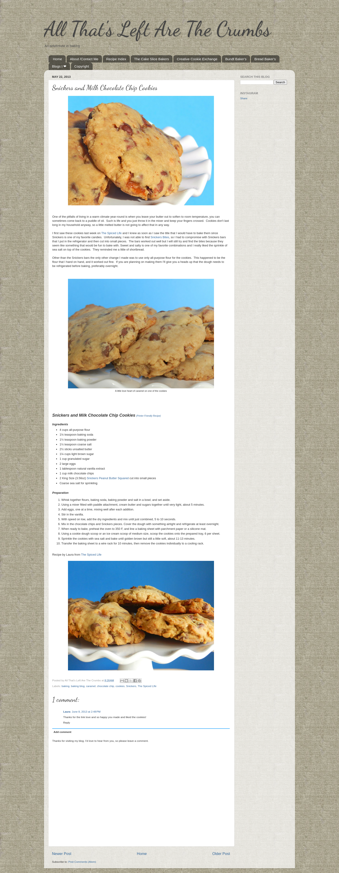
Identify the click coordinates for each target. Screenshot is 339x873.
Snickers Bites (160, 237)
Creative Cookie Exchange (197, 59)
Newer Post (61, 854)
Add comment (62, 731)
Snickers (131, 686)
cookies (120, 686)
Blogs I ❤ (59, 66)
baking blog (78, 686)
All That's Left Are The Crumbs (157, 28)
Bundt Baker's (236, 59)
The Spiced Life (111, 233)
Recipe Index (116, 59)
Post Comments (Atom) (82, 861)
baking (65, 686)
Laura (66, 711)
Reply (66, 722)
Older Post (221, 854)
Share (243, 98)
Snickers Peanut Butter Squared (108, 478)
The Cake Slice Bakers (151, 59)
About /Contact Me (84, 59)
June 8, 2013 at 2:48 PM (86, 711)
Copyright (81, 66)
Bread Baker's (265, 59)
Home (57, 59)
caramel (91, 686)
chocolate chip (105, 686)
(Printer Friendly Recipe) (148, 416)
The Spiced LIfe (147, 686)
